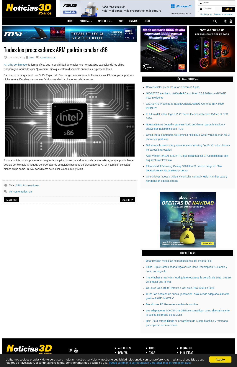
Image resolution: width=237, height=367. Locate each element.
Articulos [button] (105, 21)
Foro (147, 21)
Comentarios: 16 (47, 58)
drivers (123, 353)
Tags (120, 21)
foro (152, 348)
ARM (19, 185)
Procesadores (31, 185)
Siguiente (127, 200)
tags (152, 353)
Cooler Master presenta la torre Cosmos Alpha (173, 87)
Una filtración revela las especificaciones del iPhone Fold (179, 260)
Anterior (11, 200)
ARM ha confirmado (15, 64)
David (31, 58)
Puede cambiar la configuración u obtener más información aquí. (150, 363)
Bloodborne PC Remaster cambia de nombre (172, 304)
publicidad (186, 353)
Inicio (72, 21)
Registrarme (206, 14)
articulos (124, 348)
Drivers (133, 21)
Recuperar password (223, 14)
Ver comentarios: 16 (20, 191)
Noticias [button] (86, 21)
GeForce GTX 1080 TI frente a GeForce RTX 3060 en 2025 (180, 287)
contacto (186, 348)
